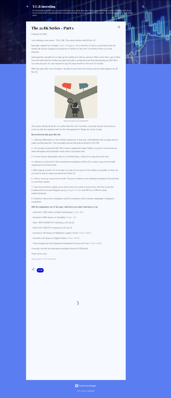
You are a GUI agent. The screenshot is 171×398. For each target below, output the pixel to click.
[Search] (143, 7)
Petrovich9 (91, 391)
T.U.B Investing (43, 6)
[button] (118, 27)
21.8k (40, 270)
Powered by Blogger (85, 386)
